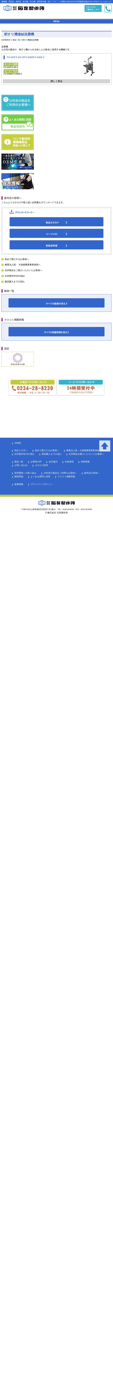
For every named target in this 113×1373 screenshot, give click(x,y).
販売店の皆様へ (92, 473)
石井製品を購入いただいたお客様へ (86, 454)
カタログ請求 (41, 465)
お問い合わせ (21, 465)
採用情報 (85, 462)
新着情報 (18, 484)
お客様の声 (35, 462)
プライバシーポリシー (103, 2)
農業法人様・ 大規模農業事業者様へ (23, 264)
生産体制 (69, 462)
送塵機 (4, 46)
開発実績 (18, 476)
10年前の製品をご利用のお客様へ (60, 473)
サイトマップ (85, 2)
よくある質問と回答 (40, 476)
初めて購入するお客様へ (17, 259)
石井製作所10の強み (15, 276)
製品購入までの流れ (15, 281)
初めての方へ (21, 450)
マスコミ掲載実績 (66, 476)
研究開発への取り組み (25, 473)
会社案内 (53, 462)
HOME (17, 443)
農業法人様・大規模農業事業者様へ (83, 450)
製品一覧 (18, 462)
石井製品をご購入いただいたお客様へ (23, 270)
